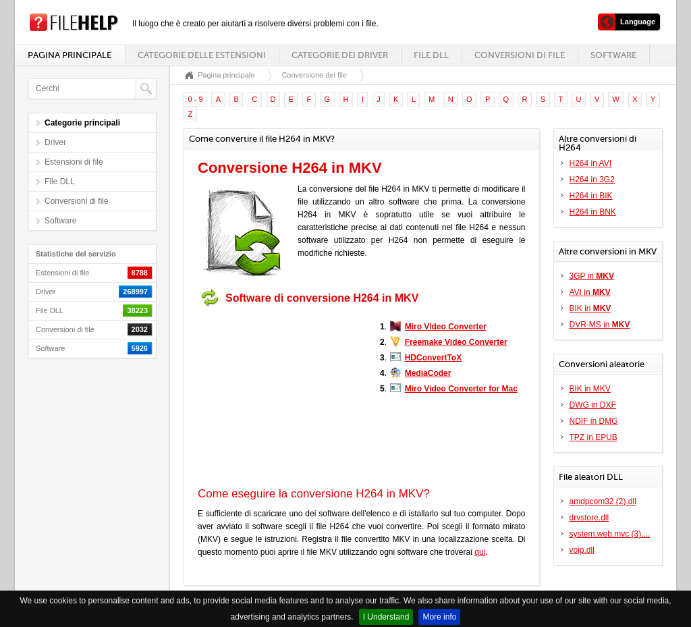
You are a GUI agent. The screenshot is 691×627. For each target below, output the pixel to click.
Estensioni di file (74, 162)
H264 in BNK (593, 212)
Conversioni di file (519, 55)
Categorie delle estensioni (202, 55)
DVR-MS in (600, 324)
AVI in (590, 292)
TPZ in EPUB (593, 437)
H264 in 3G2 (592, 179)
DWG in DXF (593, 405)
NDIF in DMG (594, 421)
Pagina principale (69, 55)
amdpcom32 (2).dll (603, 501)
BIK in (590, 308)
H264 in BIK (591, 195)
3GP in (592, 276)
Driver (55, 142)
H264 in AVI (590, 163)
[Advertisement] (282, 396)
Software (613, 55)
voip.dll (582, 550)
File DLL (431, 55)
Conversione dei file (314, 75)
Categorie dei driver (340, 55)
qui (479, 552)
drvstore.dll (589, 517)
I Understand (386, 617)
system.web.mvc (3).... (610, 534)
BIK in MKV (590, 388)
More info (439, 617)
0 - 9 (195, 99)
